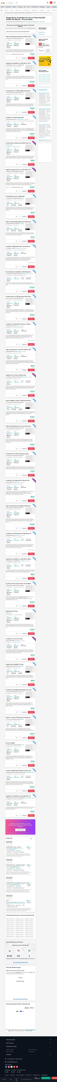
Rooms (11, 10)
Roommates (8, 7)
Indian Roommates (8, 12)
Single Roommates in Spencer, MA (31, 936)
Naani (44, 43)
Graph (27, 1008)
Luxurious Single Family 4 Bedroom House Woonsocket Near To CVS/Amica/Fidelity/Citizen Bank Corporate (19, 770)
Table (32, 1008)
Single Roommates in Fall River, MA (13, 926)
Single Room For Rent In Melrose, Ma (16, 375)
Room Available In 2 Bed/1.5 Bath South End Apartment (19, 400)
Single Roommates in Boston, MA (22, 924)
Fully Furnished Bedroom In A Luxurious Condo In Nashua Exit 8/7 (19, 426)
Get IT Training (28, 1043)
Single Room (16, 43)
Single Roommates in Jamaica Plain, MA (14, 924)
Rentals (14, 7)
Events (2, 7)
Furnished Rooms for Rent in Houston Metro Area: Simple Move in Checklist (45, 109)
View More (24, 58)
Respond (31, 58)
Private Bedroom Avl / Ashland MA (15, 196)
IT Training (19, 7)
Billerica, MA (9, 613)
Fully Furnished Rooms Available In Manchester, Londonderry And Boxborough (19, 506)
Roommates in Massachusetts (18, 12)
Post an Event (31, 1051)
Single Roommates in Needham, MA (13, 920)
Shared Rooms (26, 10)
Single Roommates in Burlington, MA (13, 936)
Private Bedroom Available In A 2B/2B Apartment (19, 272)
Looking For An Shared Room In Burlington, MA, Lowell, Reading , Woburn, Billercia (19, 533)
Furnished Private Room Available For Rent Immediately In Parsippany (20, 882)
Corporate (28, 1054)
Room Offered (9, 43)
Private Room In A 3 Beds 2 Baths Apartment (18, 91)
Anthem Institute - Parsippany (14, 885)
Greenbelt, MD (15, 902)
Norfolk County (35, 21)
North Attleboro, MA (29, 772)
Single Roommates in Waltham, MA (13, 928)
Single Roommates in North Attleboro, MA (14, 918)
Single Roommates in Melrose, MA (31, 934)
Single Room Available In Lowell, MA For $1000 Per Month (19, 63)
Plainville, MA (29, 21)
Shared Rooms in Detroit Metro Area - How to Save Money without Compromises (45, 125)
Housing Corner (43, 89)
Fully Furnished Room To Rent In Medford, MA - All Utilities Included (19, 349)
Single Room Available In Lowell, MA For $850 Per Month (19, 559)
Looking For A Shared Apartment (15, 117)
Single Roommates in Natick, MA (31, 918)
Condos (48, 10)
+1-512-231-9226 (18, 1059)
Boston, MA (16, 482)
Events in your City (10, 1049)
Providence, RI (18, 248)
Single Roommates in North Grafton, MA (33, 924)
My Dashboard (32, 28)
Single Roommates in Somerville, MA (13, 930)
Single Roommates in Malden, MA (22, 932)
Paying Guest (34, 10)
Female (22, 278)
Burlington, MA (22, 223)
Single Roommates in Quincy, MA (21, 922)
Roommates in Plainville (43, 12)
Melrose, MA (24, 377)
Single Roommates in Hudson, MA (31, 930)
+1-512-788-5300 (10, 1059)
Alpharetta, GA (15, 866)
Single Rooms (18, 10)
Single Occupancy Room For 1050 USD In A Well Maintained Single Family (19, 169)
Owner (7, 900)
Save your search (20, 829)
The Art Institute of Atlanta (14, 867)
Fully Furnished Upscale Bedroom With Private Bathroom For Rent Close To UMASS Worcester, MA (19, 36)
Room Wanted (9, 124)
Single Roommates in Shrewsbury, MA (32, 928)
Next (31, 838)
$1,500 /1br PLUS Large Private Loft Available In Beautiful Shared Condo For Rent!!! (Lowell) (19, 583)
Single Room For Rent (12, 611)
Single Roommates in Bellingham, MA (22, 918)
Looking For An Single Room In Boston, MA (17, 480)
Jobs (25, 7)
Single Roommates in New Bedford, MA (14, 934)
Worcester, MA (24, 38)
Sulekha (4, 3)
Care (28, 7)
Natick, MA (16, 325)
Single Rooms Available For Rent (15, 664)
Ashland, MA (24, 198)
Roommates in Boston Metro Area (32, 12)
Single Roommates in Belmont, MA (32, 926)
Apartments (41, 10)
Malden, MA (20, 666)
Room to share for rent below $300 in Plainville (45, 74)
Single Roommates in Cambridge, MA (22, 928)
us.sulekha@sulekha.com (12, 1062)
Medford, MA (9, 144)
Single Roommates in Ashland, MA (22, 920)
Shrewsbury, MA (19, 119)
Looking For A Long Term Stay (14, 638)
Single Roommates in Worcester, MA (22, 930)
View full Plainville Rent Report (20, 962)
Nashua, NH (25, 273)
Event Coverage (9, 1051)
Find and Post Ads (28, 1039)
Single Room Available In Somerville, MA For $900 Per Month (19, 796)
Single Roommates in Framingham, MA (32, 920)
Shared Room (16, 124)
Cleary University (12, 849)
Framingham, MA (24, 691)
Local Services (34, 7)
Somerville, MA (28, 797)
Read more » (48, 105)
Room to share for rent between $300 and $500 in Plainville (45, 76)
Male (7, 205)
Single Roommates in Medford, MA (13, 932)
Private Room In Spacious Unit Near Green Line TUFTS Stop (19, 143)
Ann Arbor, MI (14, 848)
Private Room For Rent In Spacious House (17, 453)
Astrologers (42, 7)
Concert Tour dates (33, 1049)
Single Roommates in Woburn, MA (22, 934)
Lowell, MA (22, 560)
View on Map (42, 21)
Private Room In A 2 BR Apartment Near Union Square (19, 296)
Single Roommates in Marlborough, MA (23, 926)
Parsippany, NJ (15, 884)
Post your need (46, 1078)
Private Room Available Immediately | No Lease (19, 690)
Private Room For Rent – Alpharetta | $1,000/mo (15, 865)
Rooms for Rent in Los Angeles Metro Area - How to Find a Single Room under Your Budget (45, 93)
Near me (6, 10)
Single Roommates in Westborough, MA (33, 922)
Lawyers (48, 7)
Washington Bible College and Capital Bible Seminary (15, 903)
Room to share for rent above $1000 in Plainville (45, 81)
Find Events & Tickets (28, 1046)
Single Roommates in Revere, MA (31, 932)
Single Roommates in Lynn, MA (21, 936)
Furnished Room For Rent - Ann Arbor (13, 847)
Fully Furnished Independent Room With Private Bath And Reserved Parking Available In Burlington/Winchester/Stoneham (19, 221)
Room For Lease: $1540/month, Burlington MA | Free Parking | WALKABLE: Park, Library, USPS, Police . (19, 717)
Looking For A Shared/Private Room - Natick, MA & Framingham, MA (19, 324)
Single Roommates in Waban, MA (12, 922)
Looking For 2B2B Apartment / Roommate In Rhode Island (19, 246)
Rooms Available (10, 743)
